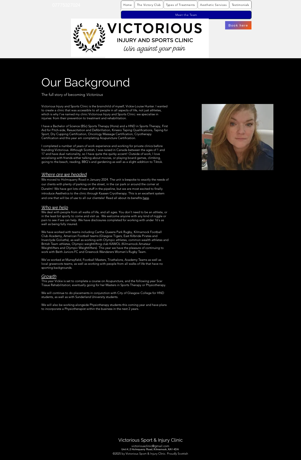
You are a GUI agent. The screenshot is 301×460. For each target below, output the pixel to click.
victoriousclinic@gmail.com (150, 446)
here (146, 198)
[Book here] (238, 25)
